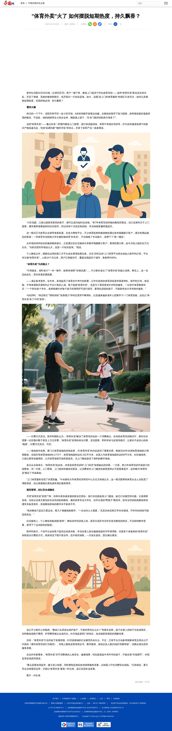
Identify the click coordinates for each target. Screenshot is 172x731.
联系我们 (93, 698)
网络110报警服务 (57, 703)
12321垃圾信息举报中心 (75, 703)
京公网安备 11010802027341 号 (113, 708)
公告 (101, 698)
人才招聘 (83, 698)
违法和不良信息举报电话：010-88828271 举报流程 (128, 703)
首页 (23, 3)
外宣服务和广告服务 (69, 698)
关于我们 (55, 698)
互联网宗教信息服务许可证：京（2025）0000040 (101, 712)
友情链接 (116, 698)
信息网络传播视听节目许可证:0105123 (67, 712)
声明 (108, 698)
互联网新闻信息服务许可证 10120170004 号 (82, 708)
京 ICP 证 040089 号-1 (56, 708)
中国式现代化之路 (36, 3)
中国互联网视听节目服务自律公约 (35, 703)
